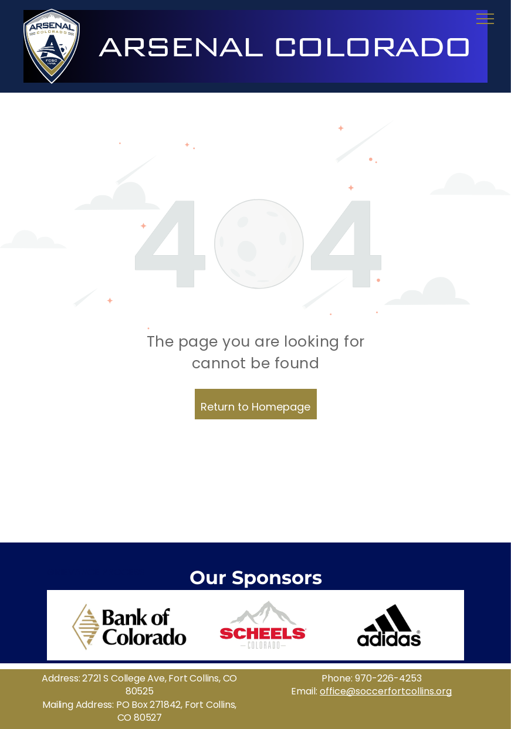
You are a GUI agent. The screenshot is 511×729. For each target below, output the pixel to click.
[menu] (485, 19)
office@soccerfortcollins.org (386, 691)
